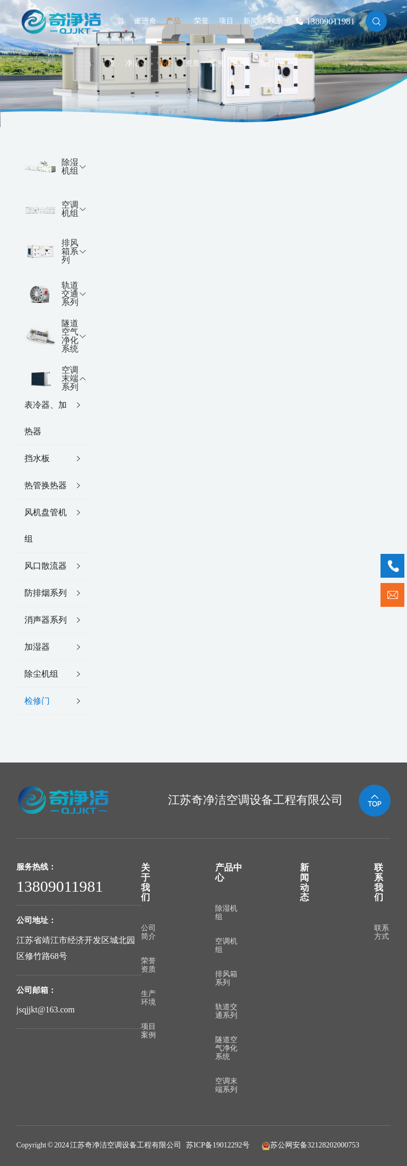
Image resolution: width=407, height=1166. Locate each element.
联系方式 (381, 932)
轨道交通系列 (226, 1011)
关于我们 (145, 882)
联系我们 (378, 882)
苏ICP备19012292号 (218, 1145)
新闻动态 (304, 882)
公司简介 (148, 932)
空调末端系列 (226, 1085)
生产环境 (148, 998)
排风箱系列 (226, 978)
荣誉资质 (148, 965)
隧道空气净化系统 (226, 1048)
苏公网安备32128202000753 (314, 1145)
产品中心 (169, 63)
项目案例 (148, 1031)
